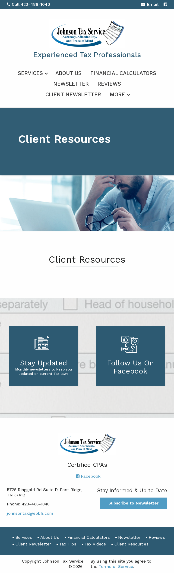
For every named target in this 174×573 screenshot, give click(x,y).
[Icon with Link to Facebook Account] (165, 4)
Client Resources (131, 544)
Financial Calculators (123, 73)
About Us (68, 73)
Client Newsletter (73, 94)
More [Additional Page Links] (117, 94)
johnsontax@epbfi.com (30, 513)
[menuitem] (32, 72)
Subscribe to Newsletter (133, 503)
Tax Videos (95, 544)
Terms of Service (116, 566)
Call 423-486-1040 (28, 4)
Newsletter (71, 84)
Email (149, 5)
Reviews (109, 84)
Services (30, 73)
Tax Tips (67, 544)
